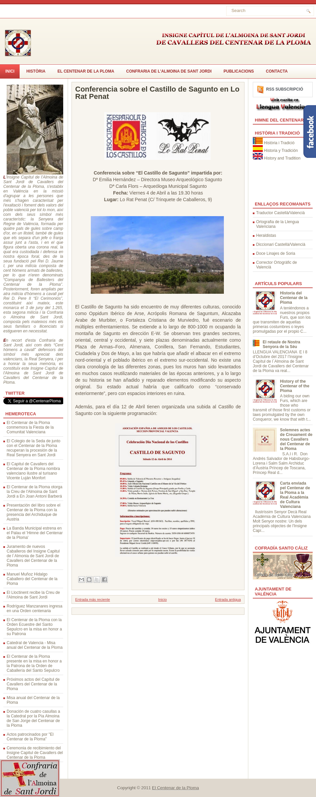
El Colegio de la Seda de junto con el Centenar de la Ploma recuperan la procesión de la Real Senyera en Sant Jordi (33, 448)
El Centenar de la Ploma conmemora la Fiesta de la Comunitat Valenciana (30, 427)
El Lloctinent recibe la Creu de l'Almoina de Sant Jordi (33, 594)
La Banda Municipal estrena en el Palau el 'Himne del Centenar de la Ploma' (35, 533)
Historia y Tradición (281, 150)
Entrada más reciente (92, 599)
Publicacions (239, 71)
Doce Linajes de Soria (275, 253)
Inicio (162, 599)
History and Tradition (282, 158)
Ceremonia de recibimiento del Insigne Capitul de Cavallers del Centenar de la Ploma (35, 753)
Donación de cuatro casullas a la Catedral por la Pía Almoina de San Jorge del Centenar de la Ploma (33, 718)
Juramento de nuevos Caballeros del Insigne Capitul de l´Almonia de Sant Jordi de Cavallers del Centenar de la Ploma (33, 556)
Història (35, 71)
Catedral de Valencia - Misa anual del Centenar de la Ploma (35, 645)
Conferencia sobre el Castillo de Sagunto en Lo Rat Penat (157, 93)
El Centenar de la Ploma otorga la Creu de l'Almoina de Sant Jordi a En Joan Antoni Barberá (34, 492)
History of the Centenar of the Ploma (294, 386)
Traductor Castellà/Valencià (280, 212)
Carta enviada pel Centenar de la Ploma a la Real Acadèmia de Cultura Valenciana (295, 495)
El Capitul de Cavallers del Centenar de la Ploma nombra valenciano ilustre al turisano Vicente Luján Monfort (33, 471)
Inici (9, 71)
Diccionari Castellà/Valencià (280, 244)
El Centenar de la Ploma (86, 71)
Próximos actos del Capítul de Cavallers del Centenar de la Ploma (33, 684)
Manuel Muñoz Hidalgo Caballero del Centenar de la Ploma (32, 579)
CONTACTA (277, 71)
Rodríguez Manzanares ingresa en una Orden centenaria (34, 608)
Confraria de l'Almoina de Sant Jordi (169, 71)
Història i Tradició (279, 143)
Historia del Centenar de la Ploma (294, 298)
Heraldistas (266, 235)
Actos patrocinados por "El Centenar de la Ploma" (30, 736)
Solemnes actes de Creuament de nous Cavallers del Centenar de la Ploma (296, 439)
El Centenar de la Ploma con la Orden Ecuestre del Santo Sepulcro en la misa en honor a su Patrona (34, 626)
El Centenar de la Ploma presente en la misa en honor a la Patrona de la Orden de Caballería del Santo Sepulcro (34, 663)
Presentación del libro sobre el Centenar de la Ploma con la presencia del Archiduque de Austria (33, 512)
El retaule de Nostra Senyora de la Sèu (281, 344)
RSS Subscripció (284, 89)
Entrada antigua (228, 599)
